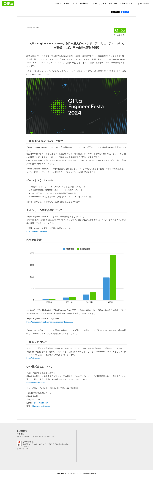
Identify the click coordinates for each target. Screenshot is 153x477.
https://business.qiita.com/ (37, 231)
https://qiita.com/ (33, 358)
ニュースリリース (98, 4)
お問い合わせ (143, 4)
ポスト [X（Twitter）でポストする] (115, 12)
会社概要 (84, 4)
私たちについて (70, 4)
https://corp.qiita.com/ (35, 383)
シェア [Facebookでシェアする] (125, 12)
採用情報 (113, 4)
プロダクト (56, 4)
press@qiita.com (41, 403)
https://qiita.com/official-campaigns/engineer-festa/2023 (49, 322)
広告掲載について (127, 4)
